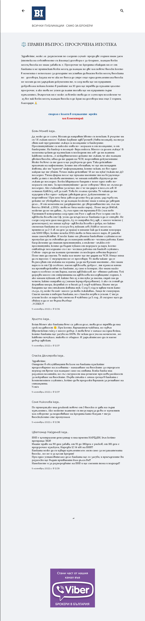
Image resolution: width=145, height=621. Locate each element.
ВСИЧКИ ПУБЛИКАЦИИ (48, 25)
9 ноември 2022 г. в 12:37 (46, 345)
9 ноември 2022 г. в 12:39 (46, 468)
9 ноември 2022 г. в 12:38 (46, 422)
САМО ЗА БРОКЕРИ (79, 25)
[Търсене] (122, 9)
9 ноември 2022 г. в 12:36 (46, 309)
